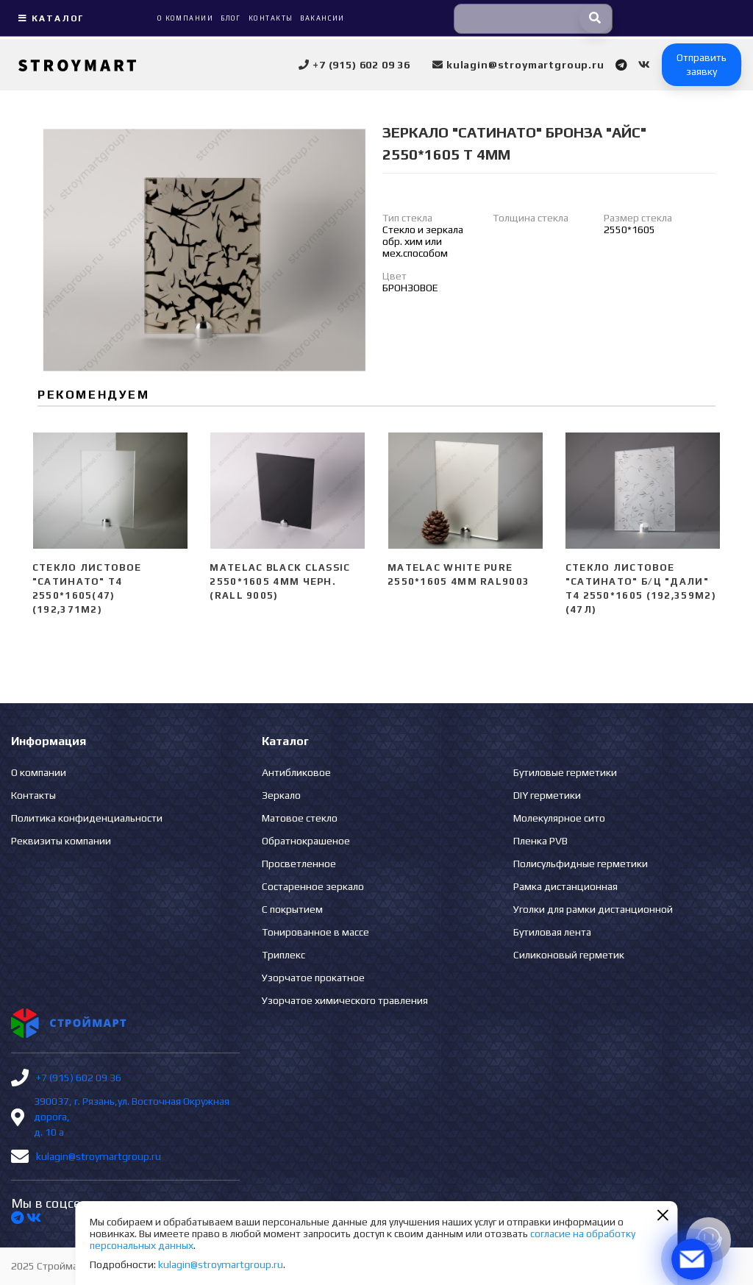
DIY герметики (547, 795)
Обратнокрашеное (306, 841)
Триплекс (283, 955)
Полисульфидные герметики (580, 863)
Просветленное (299, 863)
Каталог (49, 18)
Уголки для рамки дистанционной (593, 909)
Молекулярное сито (559, 818)
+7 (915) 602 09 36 (78, 1077)
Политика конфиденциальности (87, 818)
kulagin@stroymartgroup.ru (98, 1156)
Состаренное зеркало (313, 886)
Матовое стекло (300, 818)
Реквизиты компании (61, 841)
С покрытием (292, 909)
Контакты (33, 795)
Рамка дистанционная (565, 886)
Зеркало (281, 795)
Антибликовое (296, 772)
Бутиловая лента (552, 932)
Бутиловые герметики (565, 772)
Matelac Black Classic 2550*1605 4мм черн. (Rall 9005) (280, 581)
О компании (38, 772)
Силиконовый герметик (568, 955)
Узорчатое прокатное (313, 977)
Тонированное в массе (315, 932)
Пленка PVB (540, 841)
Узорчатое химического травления (345, 1000)
